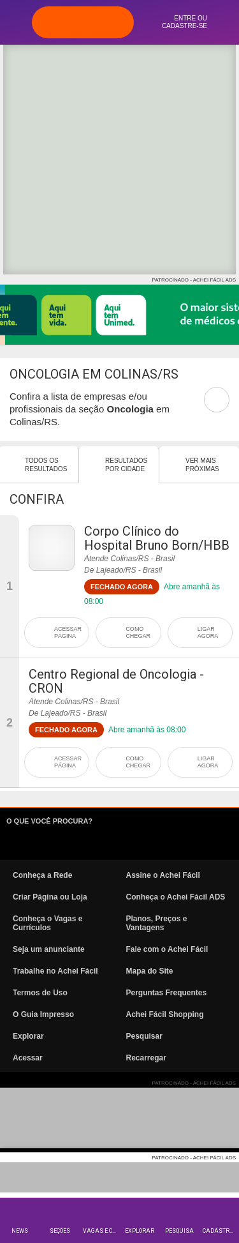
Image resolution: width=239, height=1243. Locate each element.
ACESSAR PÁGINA (68, 632)
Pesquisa (179, 1231)
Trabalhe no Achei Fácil (55, 971)
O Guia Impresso (43, 1014)
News (19, 1231)
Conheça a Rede (42, 875)
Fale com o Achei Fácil (167, 949)
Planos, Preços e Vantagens (156, 923)
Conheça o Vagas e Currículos (47, 923)
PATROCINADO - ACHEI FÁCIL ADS (194, 280)
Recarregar (146, 1057)
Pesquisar (144, 1036)
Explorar (139, 1231)
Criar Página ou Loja (50, 897)
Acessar (28, 1057)
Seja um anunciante (49, 949)
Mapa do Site (149, 971)
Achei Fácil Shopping (165, 1014)
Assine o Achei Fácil (163, 875)
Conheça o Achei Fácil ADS (176, 897)
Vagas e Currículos (101, 1231)
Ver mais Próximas (202, 464)
